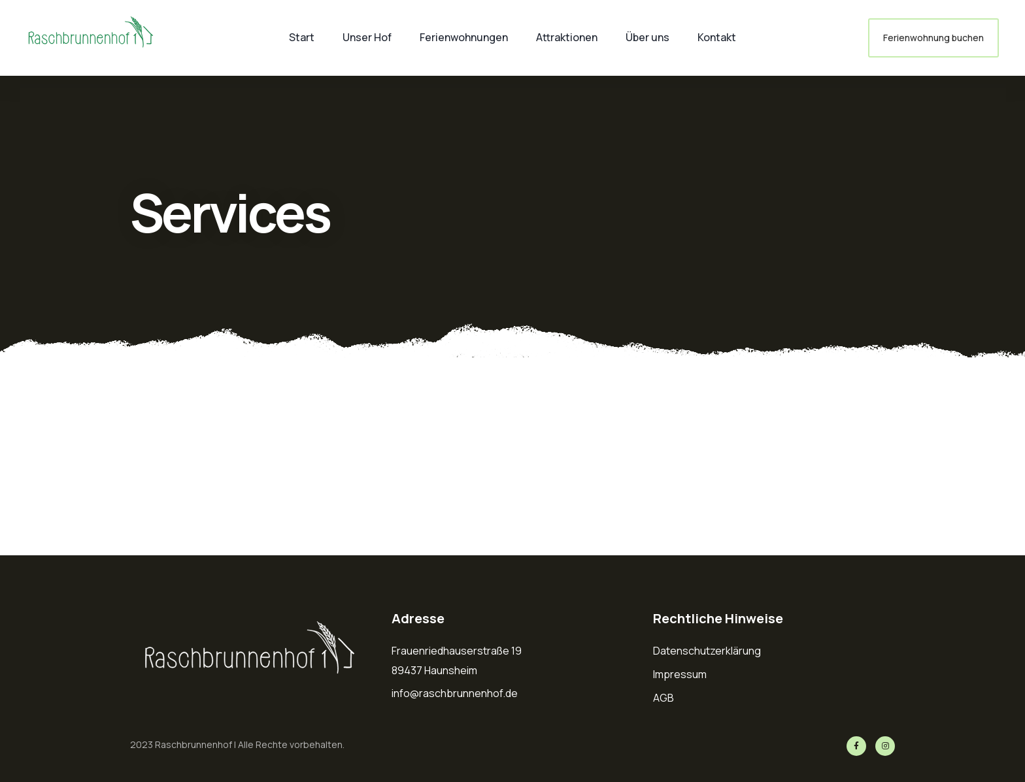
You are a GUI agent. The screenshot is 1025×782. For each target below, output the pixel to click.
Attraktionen (566, 37)
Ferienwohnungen (464, 37)
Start (301, 37)
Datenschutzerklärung (707, 651)
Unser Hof (367, 37)
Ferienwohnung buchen (933, 37)
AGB (663, 698)
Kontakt (716, 37)
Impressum (680, 674)
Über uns (647, 37)
